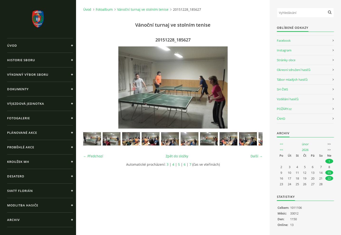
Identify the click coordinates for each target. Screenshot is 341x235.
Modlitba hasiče (22, 205)
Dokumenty (18, 89)
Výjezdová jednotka (25, 103)
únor (305, 144)
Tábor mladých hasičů (292, 79)
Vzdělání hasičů (287, 99)
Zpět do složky (177, 156)
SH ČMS (282, 89)
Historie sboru (21, 60)
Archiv (13, 220)
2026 (305, 150)
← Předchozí (93, 156)
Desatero (15, 176)
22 (329, 178)
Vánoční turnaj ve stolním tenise (142, 9)
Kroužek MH (18, 162)
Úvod (12, 45)
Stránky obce (286, 60)
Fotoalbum (104, 9)
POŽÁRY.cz (284, 109)
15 (329, 172)
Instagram (284, 50)
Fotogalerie (18, 118)
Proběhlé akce (20, 147)
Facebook (284, 40)
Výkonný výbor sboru (27, 74)
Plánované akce (22, 132)
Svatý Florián (20, 191)
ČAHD (281, 118)
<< (281, 144)
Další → (256, 156)
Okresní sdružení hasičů (293, 70)
